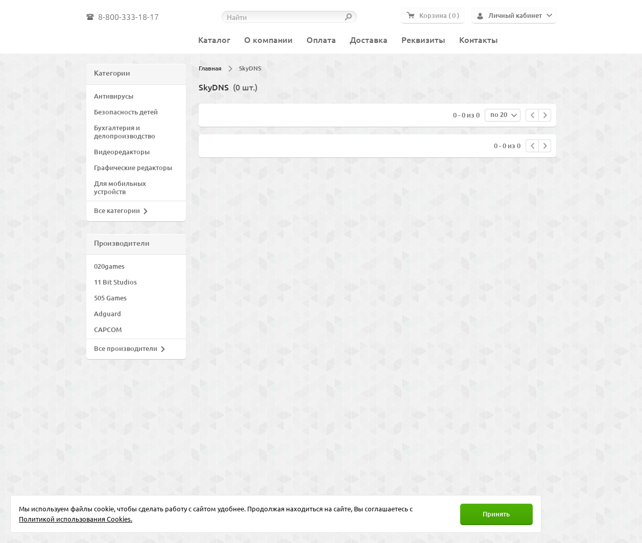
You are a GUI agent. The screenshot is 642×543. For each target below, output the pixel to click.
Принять (496, 513)
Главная (210, 68)
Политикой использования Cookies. (75, 518)
